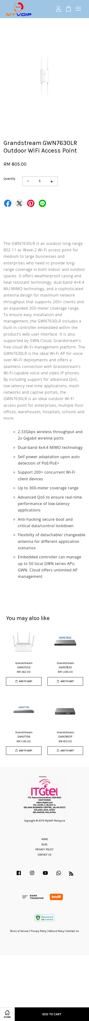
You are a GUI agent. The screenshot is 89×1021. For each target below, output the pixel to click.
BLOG (44, 844)
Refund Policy (56, 931)
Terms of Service (19, 931)
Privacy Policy (38, 931)
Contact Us (72, 931)
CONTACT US (45, 854)
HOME (44, 839)
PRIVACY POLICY (44, 849)
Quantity (9, 178)
